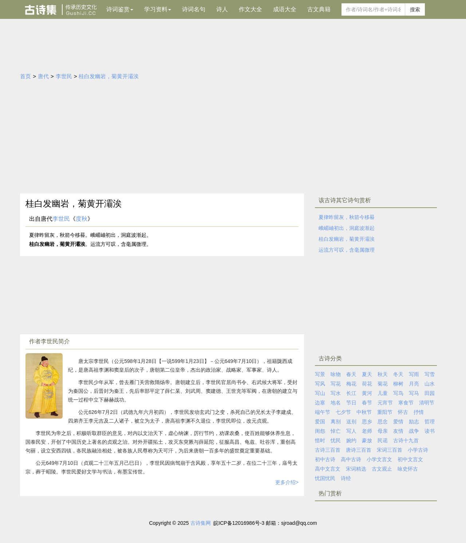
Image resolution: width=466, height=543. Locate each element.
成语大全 (284, 9)
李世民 (64, 76)
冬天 (398, 374)
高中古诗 (351, 459)
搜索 (415, 9)
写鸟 (398, 393)
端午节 (322, 412)
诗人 (222, 9)
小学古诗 (418, 450)
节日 (351, 403)
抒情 (419, 412)
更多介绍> (287, 482)
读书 (429, 431)
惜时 (320, 440)
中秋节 (364, 412)
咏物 (336, 374)
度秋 (81, 219)
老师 (367, 431)
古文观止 (382, 469)
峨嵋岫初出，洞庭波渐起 (347, 228)
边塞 (320, 403)
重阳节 (384, 412)
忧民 (336, 440)
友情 (398, 431)
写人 (351, 431)
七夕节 (343, 412)
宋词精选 (356, 469)
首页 (25, 76)
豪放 (367, 440)
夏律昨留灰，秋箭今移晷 (347, 217)
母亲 (383, 431)
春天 (351, 374)
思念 (383, 421)
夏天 (367, 374)
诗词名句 (193, 9)
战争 (414, 431)
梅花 (351, 384)
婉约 (351, 440)
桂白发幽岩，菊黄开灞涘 (109, 76)
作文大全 (250, 9)
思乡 (367, 421)
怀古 (403, 412)
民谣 (383, 440)
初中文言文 (410, 459)
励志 (414, 421)
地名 (336, 403)
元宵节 (385, 403)
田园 (429, 393)
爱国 (320, 421)
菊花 (383, 384)
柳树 (398, 384)
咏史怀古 (408, 469)
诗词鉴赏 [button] (119, 9)
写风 (320, 384)
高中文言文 (327, 469)
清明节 (426, 403)
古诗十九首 (406, 440)
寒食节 (406, 403)
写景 (320, 374)
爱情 (398, 421)
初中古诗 (325, 459)
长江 (351, 393)
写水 (336, 393)
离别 (336, 421)
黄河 (367, 393)
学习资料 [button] (157, 9)
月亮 (414, 384)
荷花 (367, 384)
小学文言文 (379, 459)
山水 (429, 384)
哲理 (429, 421)
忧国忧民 (325, 478)
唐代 (43, 76)
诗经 (346, 478)
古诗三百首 (327, 450)
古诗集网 (200, 523)
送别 (351, 421)
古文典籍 (319, 9)
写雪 (429, 374)
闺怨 (320, 431)
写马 (414, 393)
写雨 (414, 374)
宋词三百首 (389, 450)
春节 (367, 403)
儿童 (383, 393)
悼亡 (336, 431)
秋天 (383, 374)
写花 (336, 384)
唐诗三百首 (358, 450)
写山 (320, 393)
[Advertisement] (233, 139)
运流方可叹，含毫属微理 (347, 250)
